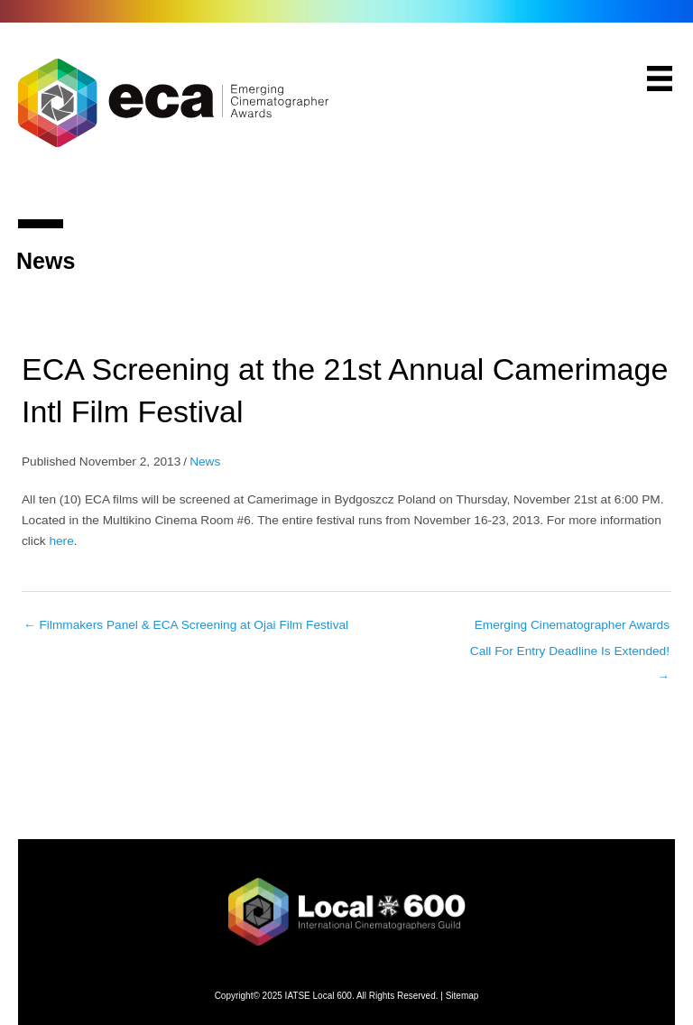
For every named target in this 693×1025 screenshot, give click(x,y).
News (204, 461)
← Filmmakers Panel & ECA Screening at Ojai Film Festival (185, 625)
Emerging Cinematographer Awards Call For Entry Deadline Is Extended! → (570, 630)
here (61, 541)
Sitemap (462, 996)
